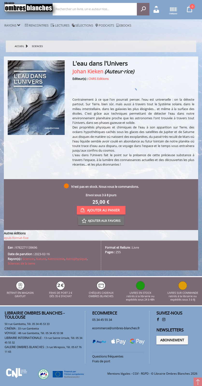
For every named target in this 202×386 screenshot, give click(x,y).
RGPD (145, 374)
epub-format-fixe (16, 238)
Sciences (28, 259)
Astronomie (56, 259)
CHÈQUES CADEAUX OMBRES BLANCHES (101, 293)
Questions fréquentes (107, 356)
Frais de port (101, 361)
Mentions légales (118, 374)
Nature (41, 259)
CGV (136, 374)
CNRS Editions (98, 79)
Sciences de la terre (21, 263)
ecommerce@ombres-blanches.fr (116, 328)
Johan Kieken (87, 71)
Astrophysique (76, 259)
